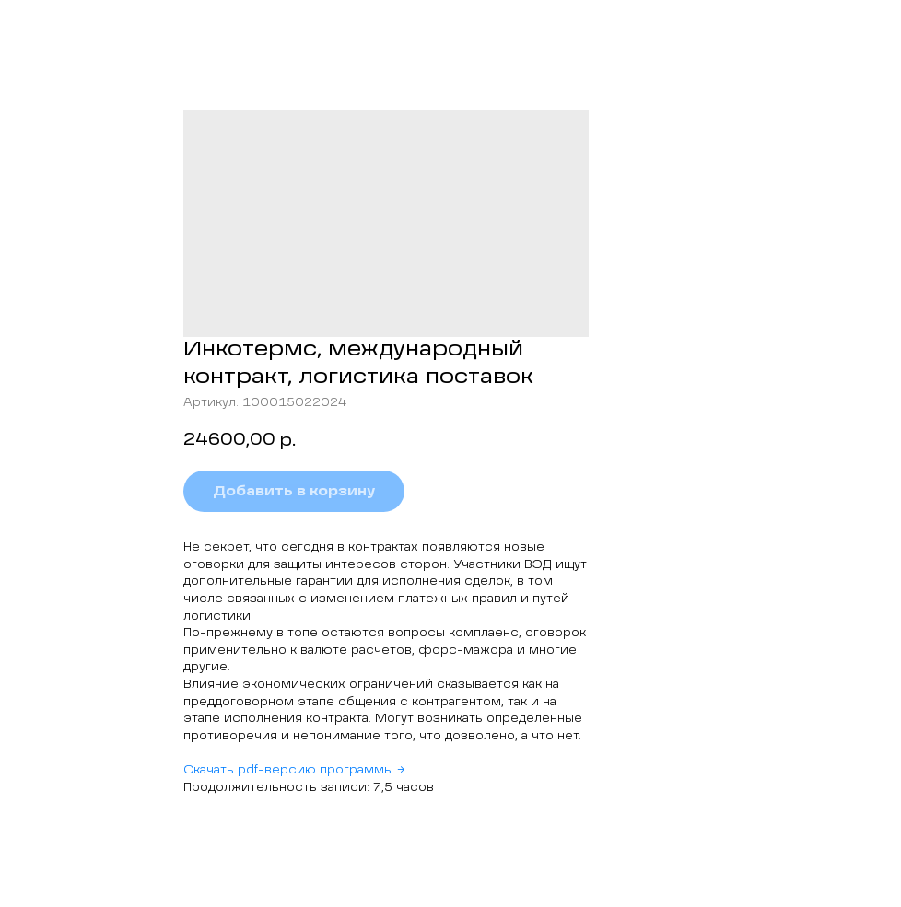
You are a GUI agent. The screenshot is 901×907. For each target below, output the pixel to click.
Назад (51, 26)
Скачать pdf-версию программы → (293, 770)
